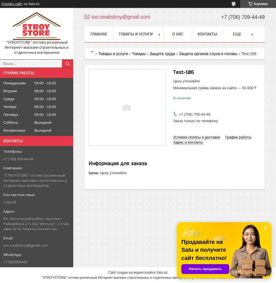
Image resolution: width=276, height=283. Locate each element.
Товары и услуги (136, 34)
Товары (139, 53)
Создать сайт (11, 4)
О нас (177, 34)
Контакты (207, 34)
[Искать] (67, 63)
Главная (98, 34)
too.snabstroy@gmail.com (25, 245)
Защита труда (162, 53)
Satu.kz (162, 273)
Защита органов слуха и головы (208, 53)
